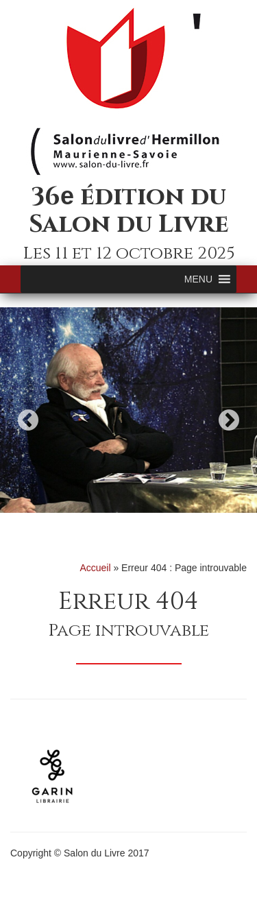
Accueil (94, 567)
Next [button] (229, 420)
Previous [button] (28, 420)
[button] (198, 279)
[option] (128, 410)
